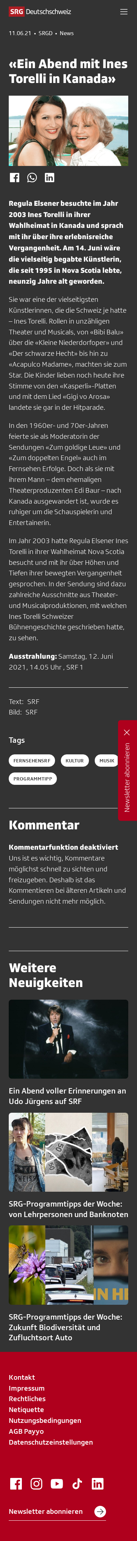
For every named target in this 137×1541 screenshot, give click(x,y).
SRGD (45, 33)
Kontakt (22, 1377)
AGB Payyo (26, 1431)
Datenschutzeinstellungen (51, 1442)
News (67, 33)
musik (107, 760)
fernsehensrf (31, 760)
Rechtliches (27, 1399)
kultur (75, 760)
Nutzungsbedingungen (45, 1420)
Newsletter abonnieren (57, 1511)
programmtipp (32, 779)
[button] (124, 11)
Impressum (27, 1388)
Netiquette (26, 1409)
